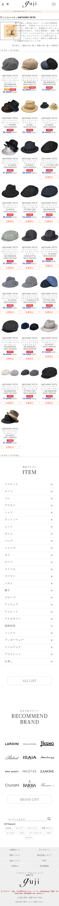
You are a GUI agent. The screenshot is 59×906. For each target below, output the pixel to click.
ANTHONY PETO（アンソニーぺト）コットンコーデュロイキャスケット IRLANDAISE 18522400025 (30, 343)
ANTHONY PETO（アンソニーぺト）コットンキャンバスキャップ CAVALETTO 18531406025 (30, 252)
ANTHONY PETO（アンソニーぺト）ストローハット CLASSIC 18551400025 (49, 122)
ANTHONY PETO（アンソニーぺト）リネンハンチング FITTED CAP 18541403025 (30, 207)
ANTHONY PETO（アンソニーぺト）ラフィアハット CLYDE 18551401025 (30, 122)
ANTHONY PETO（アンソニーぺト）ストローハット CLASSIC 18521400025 (49, 342)
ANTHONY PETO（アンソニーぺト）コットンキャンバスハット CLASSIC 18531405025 (49, 251)
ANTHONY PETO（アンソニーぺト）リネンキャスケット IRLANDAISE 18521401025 (10, 388)
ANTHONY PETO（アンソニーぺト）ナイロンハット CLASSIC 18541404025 (10, 207)
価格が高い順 (43, 45)
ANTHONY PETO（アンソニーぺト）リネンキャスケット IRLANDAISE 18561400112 (30, 80)
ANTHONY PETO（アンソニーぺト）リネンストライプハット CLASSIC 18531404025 (10, 298)
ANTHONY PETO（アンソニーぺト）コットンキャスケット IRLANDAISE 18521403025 (49, 388)
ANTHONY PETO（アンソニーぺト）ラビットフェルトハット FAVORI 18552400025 (10, 122)
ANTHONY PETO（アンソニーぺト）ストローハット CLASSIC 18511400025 (10, 433)
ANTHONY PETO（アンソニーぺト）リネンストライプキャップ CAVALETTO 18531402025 (29, 298)
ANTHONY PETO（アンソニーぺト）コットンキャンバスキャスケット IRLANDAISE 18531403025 (10, 343)
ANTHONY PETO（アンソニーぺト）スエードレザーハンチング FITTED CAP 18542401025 (49, 163)
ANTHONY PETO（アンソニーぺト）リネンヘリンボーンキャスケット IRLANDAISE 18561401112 (10, 81)
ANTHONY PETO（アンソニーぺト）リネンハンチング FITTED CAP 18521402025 (30, 388)
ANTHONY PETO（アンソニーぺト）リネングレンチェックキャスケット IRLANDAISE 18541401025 (10, 252)
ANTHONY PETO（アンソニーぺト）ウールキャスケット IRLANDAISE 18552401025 (49, 80)
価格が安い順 (28, 45)
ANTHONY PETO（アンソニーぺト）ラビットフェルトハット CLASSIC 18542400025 (10, 163)
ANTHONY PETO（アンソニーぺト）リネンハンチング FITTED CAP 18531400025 (49, 298)
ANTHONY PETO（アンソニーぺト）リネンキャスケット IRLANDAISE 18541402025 (49, 207)
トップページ (6, 11)
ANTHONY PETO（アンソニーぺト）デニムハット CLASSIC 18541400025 (30, 163)
